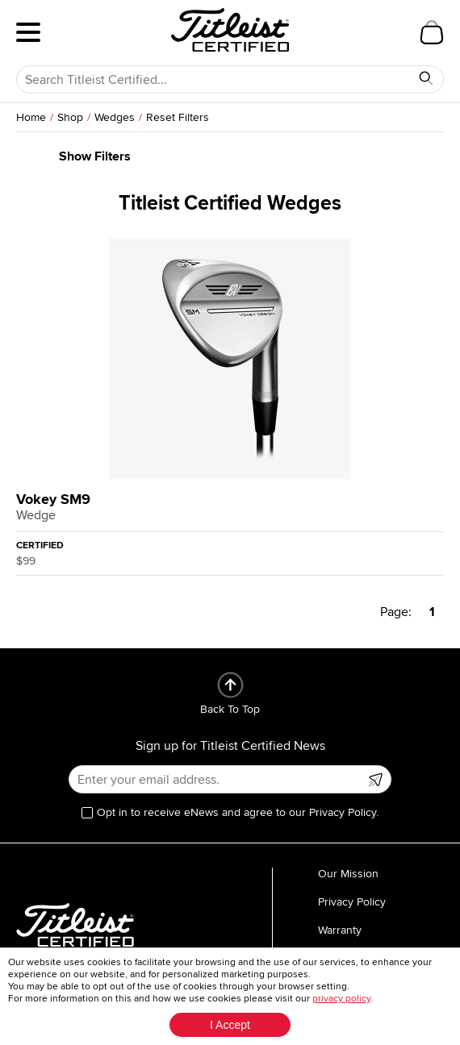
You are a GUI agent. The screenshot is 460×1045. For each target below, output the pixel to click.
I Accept (230, 1024)
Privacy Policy (352, 902)
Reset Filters (177, 117)
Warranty (340, 930)
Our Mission (348, 874)
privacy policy (341, 999)
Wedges (114, 117)
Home (31, 117)
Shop (70, 117)
